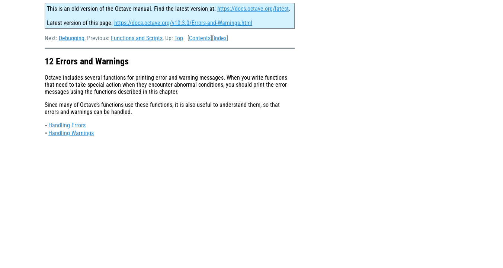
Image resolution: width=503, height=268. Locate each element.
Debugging (71, 38)
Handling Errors (67, 125)
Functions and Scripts (137, 38)
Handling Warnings (71, 133)
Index (220, 38)
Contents (200, 38)
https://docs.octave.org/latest (253, 8)
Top (178, 38)
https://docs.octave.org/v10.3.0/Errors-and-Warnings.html (183, 22)
